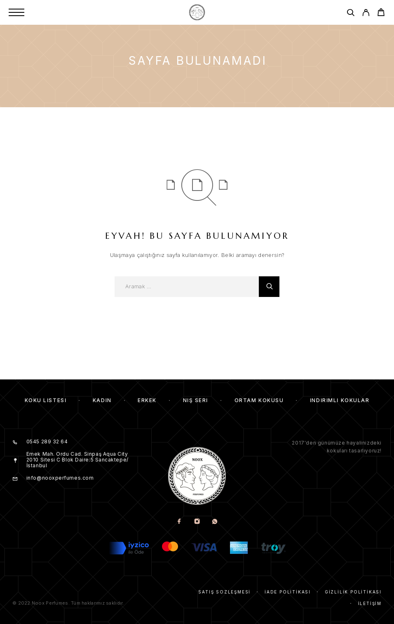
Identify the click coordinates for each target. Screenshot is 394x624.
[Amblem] (197, 12)
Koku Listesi (46, 400)
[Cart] (381, 13)
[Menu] (16, 12)
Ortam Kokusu (259, 400)
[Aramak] (350, 14)
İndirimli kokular (340, 400)
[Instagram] (197, 522)
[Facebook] (179, 522)
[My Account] (365, 14)
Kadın (102, 400)
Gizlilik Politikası (353, 591)
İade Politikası (288, 591)
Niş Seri (195, 400)
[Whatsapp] (215, 522)
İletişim (370, 603)
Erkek (147, 400)
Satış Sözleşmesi (224, 591)
